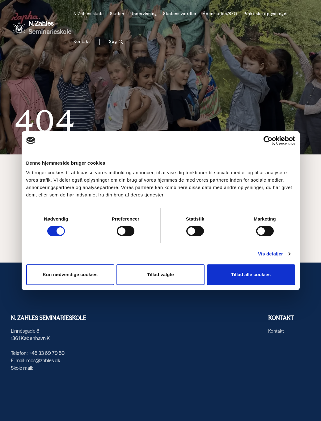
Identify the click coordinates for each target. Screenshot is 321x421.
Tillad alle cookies (251, 274)
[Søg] (116, 41)
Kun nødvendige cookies (70, 274)
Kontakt (82, 41)
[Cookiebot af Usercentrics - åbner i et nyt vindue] (268, 140)
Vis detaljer (270, 253)
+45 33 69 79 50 (47, 353)
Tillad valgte (160, 274)
